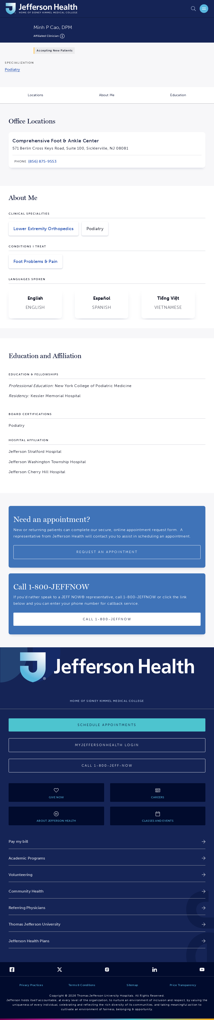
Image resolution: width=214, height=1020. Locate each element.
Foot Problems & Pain (35, 261)
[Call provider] (107, 619)
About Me (120, 98)
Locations (49, 98)
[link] (42, 161)
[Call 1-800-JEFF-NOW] (107, 766)
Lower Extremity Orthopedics (43, 228)
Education (192, 98)
